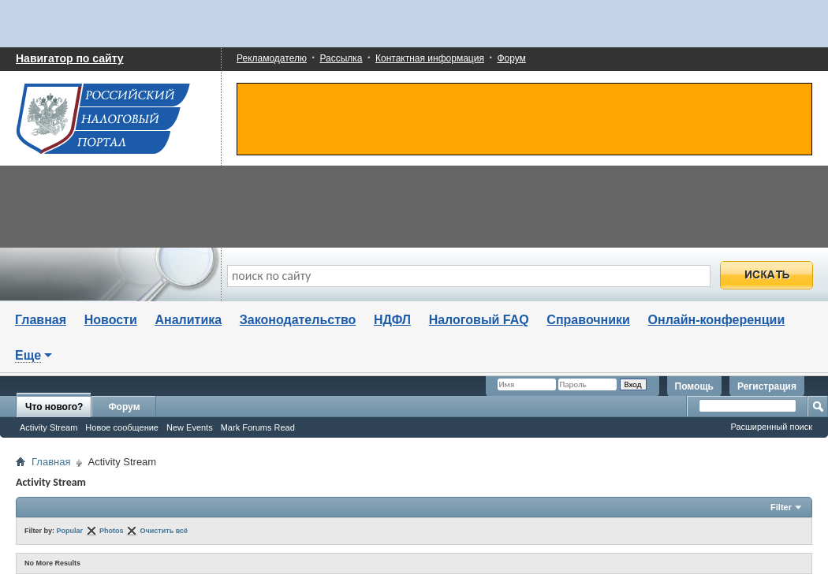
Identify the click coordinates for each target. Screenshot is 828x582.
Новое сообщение (122, 427)
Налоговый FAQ (479, 319)
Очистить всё (164, 531)
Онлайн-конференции (716, 319)
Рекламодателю (272, 58)
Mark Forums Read (258, 427)
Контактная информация (429, 58)
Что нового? (54, 406)
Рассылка (340, 58)
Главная (40, 319)
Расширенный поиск (771, 426)
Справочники (588, 319)
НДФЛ (392, 319)
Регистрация (766, 386)
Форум (511, 58)
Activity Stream (48, 427)
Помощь (694, 386)
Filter (781, 507)
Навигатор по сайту (70, 58)
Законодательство (298, 319)
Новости (110, 319)
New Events (189, 427)
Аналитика (188, 319)
